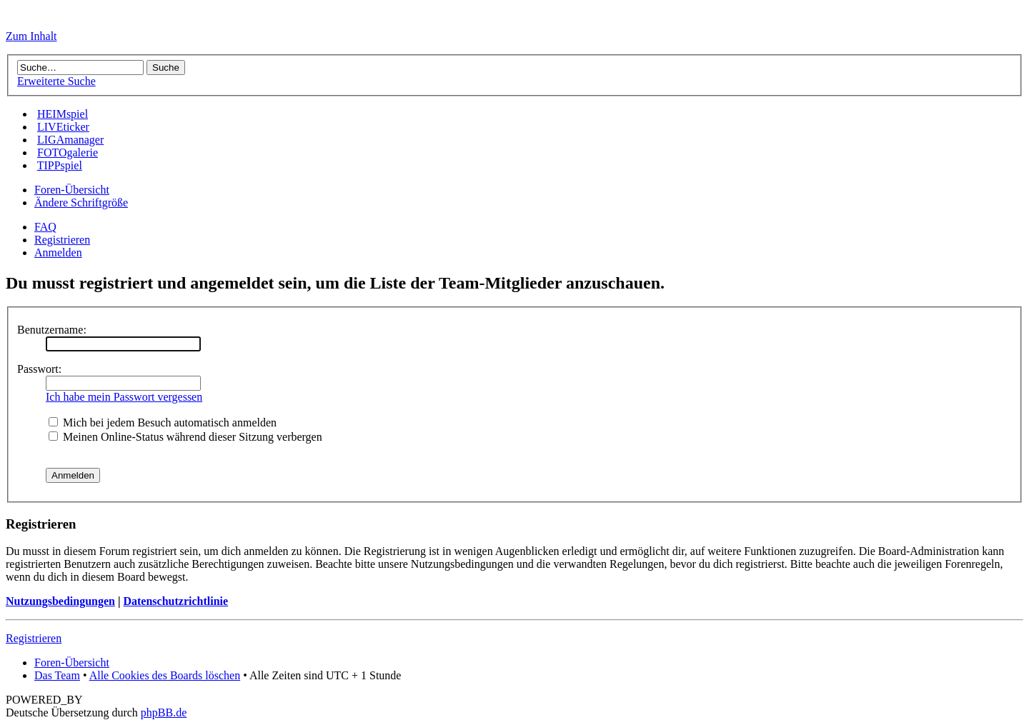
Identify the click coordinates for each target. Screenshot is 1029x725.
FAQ (45, 227)
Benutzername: (51, 330)
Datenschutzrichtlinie (175, 601)
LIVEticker (63, 127)
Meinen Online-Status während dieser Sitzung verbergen (185, 437)
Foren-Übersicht (71, 190)
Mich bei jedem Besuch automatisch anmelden (163, 422)
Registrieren (62, 240)
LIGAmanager (70, 140)
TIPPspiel (59, 165)
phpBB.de (164, 712)
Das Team (57, 675)
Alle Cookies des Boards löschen (165, 675)
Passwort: (39, 369)
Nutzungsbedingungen (60, 601)
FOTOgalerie (67, 152)
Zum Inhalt (31, 36)
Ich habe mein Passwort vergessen (124, 397)
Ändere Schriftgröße (81, 202)
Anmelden (58, 252)
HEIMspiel (62, 114)
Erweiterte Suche (56, 81)
